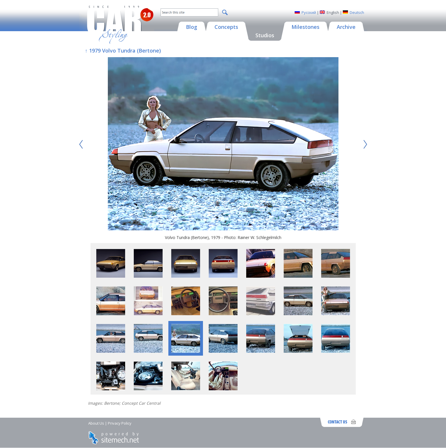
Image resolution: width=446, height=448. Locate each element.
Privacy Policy (119, 423)
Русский (309, 12)
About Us (96, 423)
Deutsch (357, 12)
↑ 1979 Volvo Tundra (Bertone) (123, 50)
